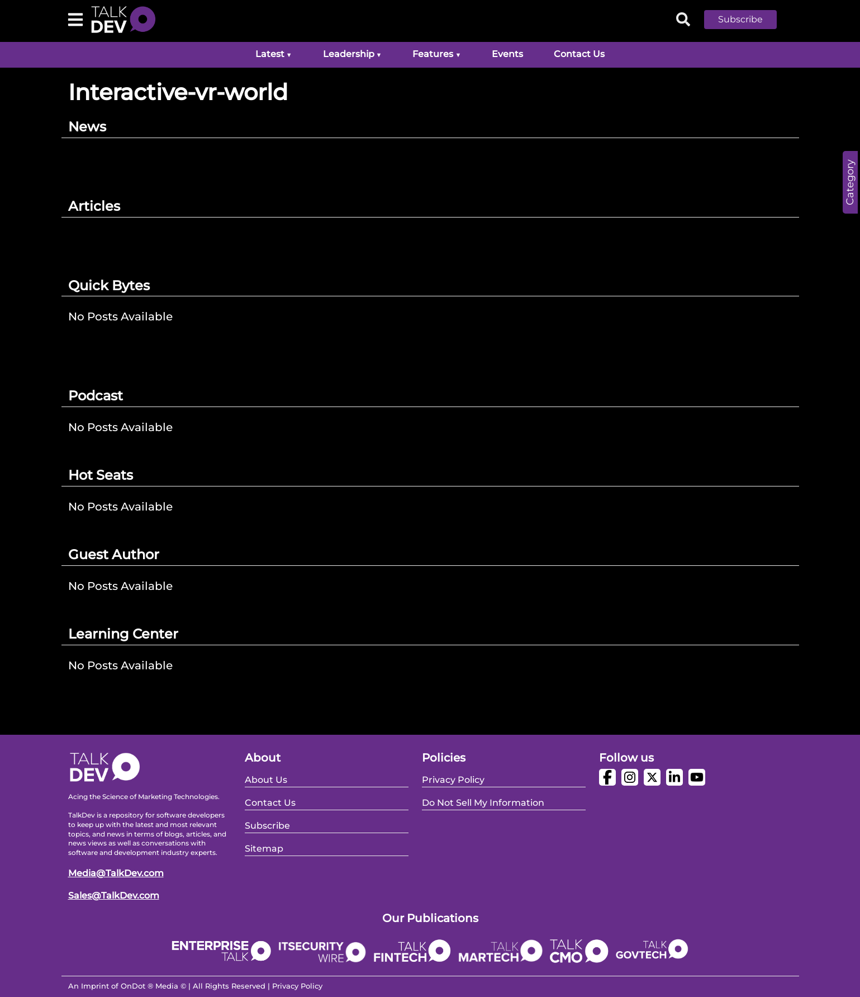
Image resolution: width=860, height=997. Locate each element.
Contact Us (579, 54)
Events (507, 54)
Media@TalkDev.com (116, 873)
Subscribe (740, 19)
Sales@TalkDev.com (113, 895)
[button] (749, 19)
